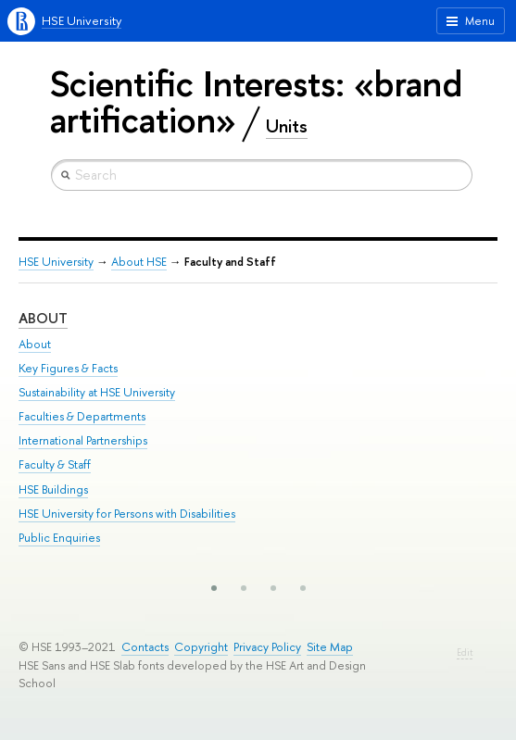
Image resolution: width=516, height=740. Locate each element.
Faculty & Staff (55, 464)
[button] (214, 588)
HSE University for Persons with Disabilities (127, 513)
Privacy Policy (267, 647)
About (43, 318)
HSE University (81, 21)
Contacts (145, 647)
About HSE (139, 262)
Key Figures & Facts (68, 368)
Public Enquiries (59, 538)
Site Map (330, 647)
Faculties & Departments (82, 416)
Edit (464, 652)
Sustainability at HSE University (97, 392)
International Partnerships (83, 440)
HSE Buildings (53, 489)
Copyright (201, 647)
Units (287, 126)
